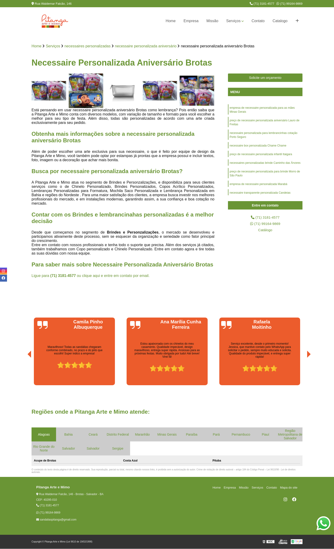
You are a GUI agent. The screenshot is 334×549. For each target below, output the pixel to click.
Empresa (191, 21)
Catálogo (265, 231)
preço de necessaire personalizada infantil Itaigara (261, 156)
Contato (258, 21)
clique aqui (91, 276)
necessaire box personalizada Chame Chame (258, 147)
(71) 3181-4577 (262, 3)
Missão (212, 21)
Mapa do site (289, 487)
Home (171, 21)
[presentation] (23, 372)
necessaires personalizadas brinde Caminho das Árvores (265, 165)
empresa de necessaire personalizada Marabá (258, 187)
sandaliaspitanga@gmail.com (56, 519)
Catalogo (280, 21)
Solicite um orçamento (265, 78)
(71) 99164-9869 (289, 3)
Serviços (233, 21)
